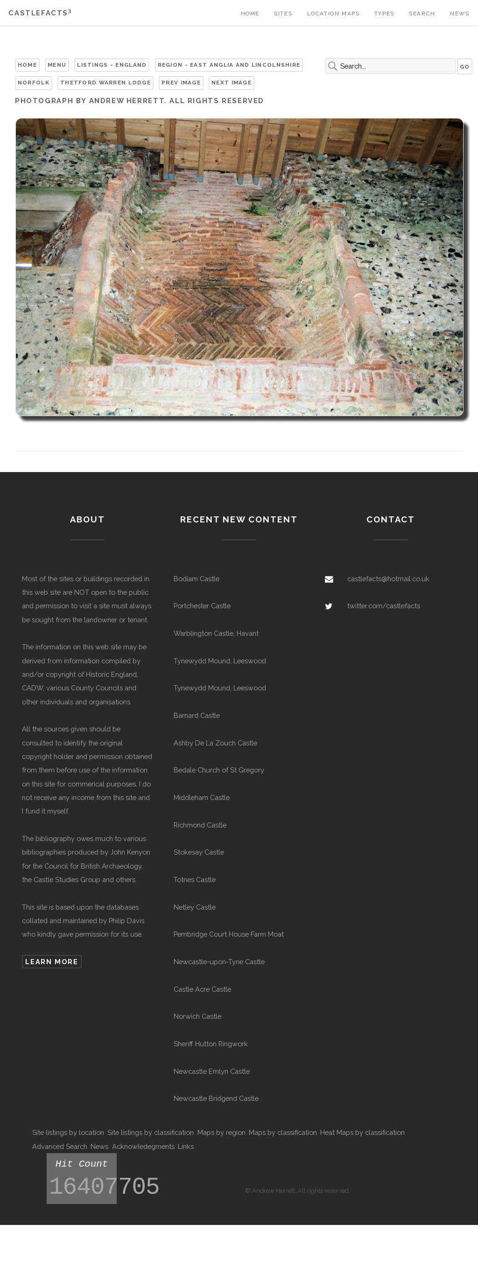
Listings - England (112, 65)
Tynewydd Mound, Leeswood (220, 661)
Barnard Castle (197, 715)
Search (422, 13)
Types (384, 13)
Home (250, 13)
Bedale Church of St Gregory (219, 770)
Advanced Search (59, 1146)
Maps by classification (283, 1132)
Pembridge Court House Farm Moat (229, 934)
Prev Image (181, 82)
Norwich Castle (197, 1016)
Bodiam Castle (196, 579)
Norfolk (33, 82)
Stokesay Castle (199, 852)
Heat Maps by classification (362, 1132)
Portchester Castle (202, 606)
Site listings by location (68, 1132)
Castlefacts (39, 13)
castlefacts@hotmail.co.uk (388, 579)
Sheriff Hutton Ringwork (211, 1044)
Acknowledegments (143, 1146)
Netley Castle (195, 907)
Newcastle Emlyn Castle (212, 1071)
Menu (57, 65)
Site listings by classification (150, 1132)
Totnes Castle (195, 879)
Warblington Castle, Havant (216, 633)
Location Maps (333, 13)
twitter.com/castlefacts (383, 606)
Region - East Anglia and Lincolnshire (229, 65)
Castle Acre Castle (202, 989)
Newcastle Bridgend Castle (216, 1098)
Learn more (51, 962)
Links (186, 1146)
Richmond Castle (200, 825)
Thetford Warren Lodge (105, 82)
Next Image (231, 82)
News (459, 13)
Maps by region (221, 1132)
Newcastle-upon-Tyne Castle (219, 962)
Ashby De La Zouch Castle (215, 743)
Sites (283, 13)
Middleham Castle (202, 797)
